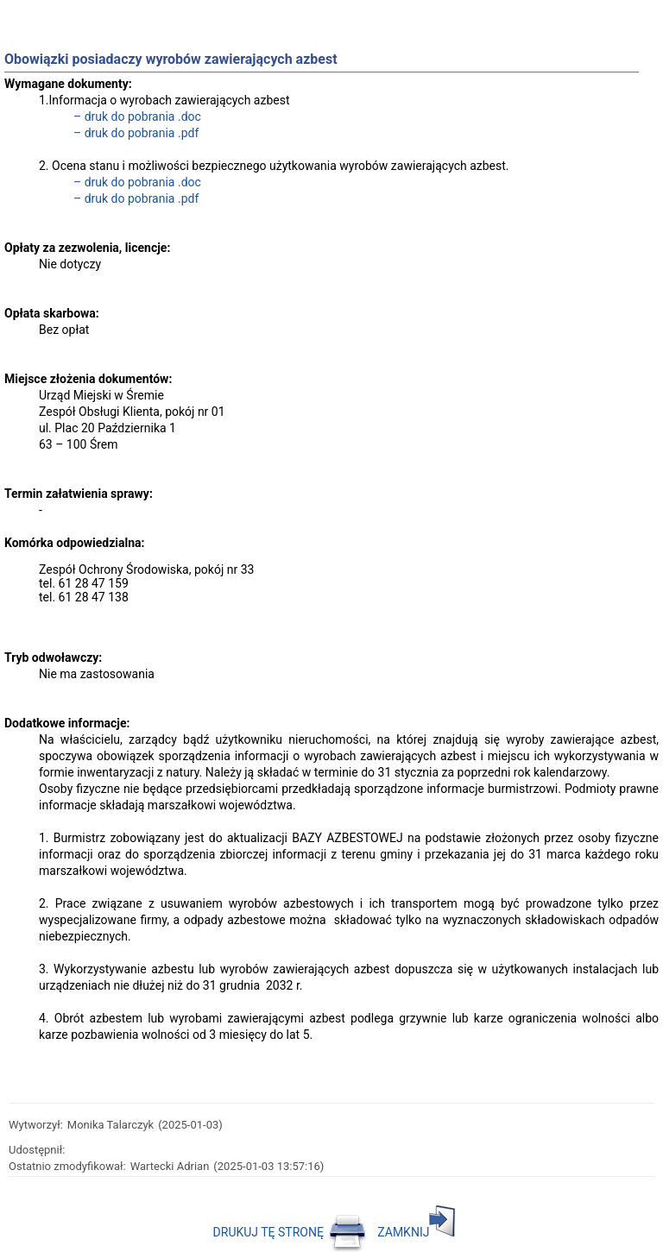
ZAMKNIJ (416, 1232)
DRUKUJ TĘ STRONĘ (290, 1232)
